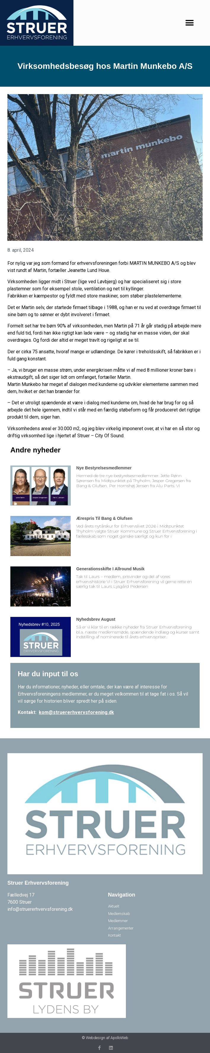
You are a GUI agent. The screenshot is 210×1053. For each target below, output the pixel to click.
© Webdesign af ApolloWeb (105, 1037)
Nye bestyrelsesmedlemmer (104, 467)
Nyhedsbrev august (95, 619)
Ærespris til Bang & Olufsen (104, 518)
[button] (189, 22)
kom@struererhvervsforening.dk (76, 712)
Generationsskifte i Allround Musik (110, 568)
